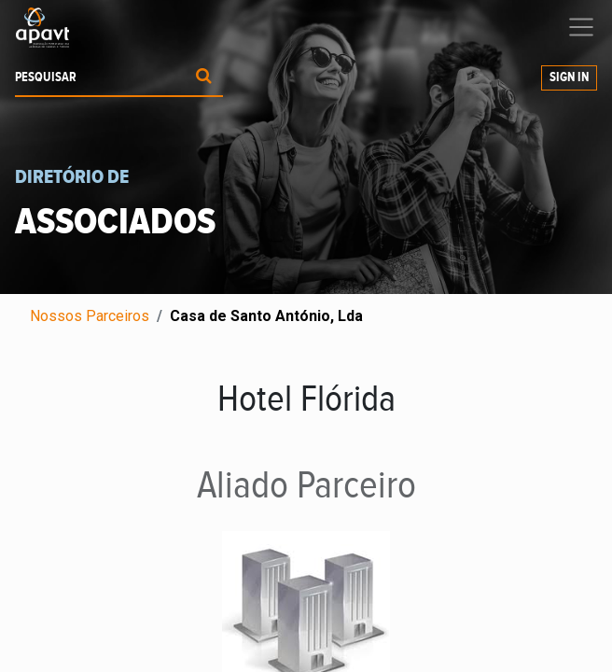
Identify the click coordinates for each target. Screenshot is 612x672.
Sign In (569, 77)
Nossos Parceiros (89, 316)
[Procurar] (204, 78)
